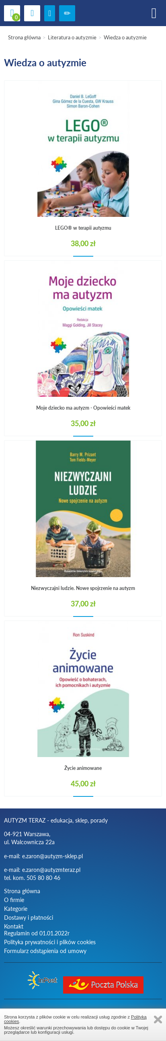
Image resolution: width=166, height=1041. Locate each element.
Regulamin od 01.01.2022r (37, 933)
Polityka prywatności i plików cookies (50, 942)
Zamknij (158, 1019)
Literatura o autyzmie (72, 37)
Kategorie (15, 908)
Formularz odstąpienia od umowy (45, 950)
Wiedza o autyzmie (125, 37)
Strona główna (24, 37)
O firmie (14, 899)
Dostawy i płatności (28, 917)
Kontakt (13, 926)
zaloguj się (49, 13)
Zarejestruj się (67, 13)
